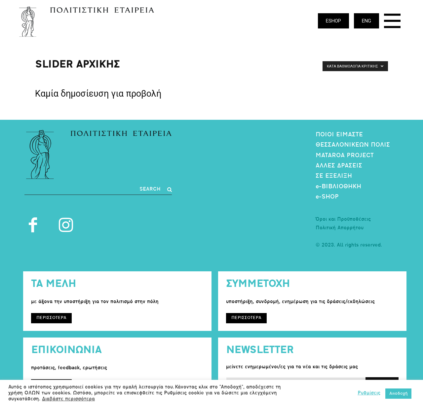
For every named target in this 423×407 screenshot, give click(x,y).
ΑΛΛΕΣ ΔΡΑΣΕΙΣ (339, 166)
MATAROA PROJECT (345, 156)
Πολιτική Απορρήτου (340, 228)
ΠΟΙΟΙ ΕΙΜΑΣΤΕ (339, 135)
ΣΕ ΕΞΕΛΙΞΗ (334, 176)
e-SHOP (327, 197)
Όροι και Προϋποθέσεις (343, 219)
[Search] (155, 189)
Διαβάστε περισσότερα (68, 399)
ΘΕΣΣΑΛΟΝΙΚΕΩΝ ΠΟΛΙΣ (353, 145)
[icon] (392, 22)
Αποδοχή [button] (398, 393)
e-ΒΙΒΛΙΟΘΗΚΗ (338, 187)
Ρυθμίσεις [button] (369, 393)
